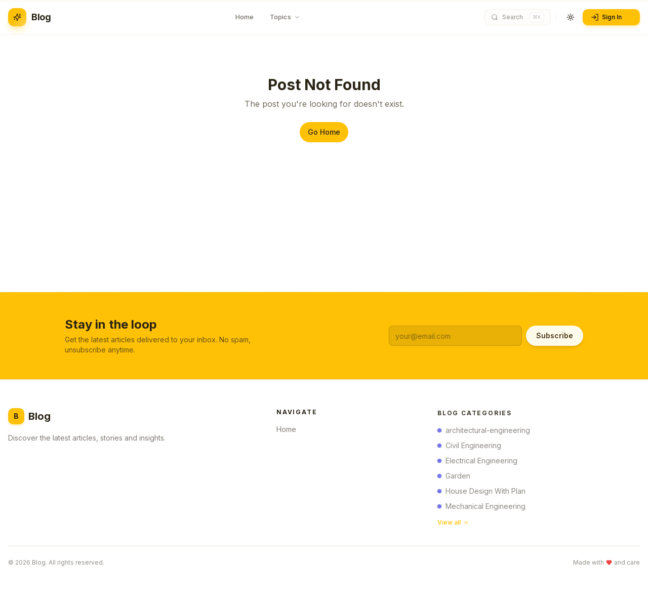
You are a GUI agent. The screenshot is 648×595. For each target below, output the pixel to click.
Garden (453, 477)
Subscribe (554, 335)
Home (289, 430)
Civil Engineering (469, 447)
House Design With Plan (481, 493)
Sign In (610, 17)
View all (453, 524)
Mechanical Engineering (481, 508)
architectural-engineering (483, 432)
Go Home (324, 132)
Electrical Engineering (477, 462)
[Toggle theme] (570, 17)
